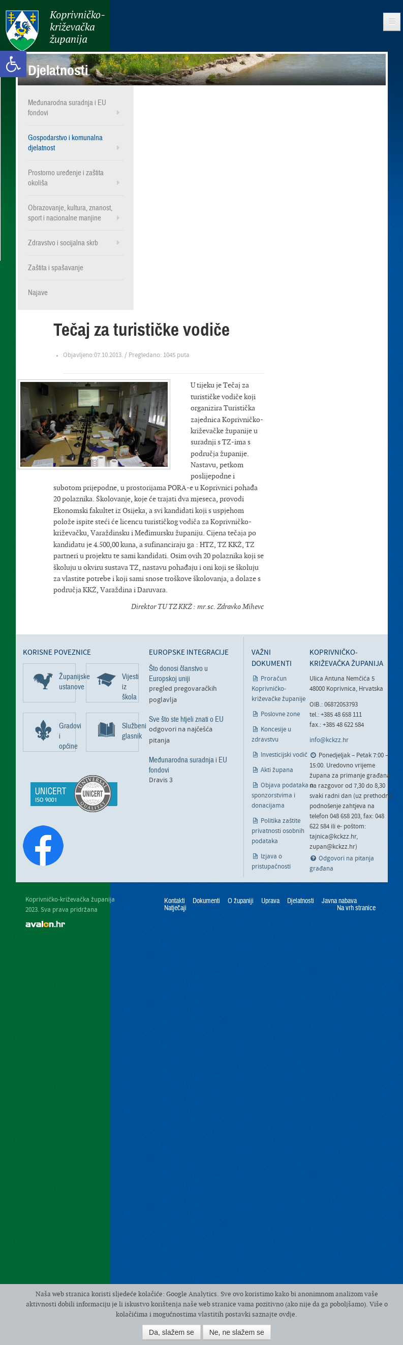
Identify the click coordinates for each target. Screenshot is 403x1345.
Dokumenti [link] (206, 900)
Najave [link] (38, 292)
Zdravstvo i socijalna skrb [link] (63, 242)
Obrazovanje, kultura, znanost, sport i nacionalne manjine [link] (70, 212)
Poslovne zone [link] (280, 714)
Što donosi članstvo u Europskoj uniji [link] (178, 673)
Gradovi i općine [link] (67, 735)
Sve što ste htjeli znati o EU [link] (186, 719)
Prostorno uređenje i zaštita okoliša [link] (66, 177)
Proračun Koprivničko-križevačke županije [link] (278, 688)
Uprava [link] (270, 900)
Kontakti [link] (174, 900)
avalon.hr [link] (45, 923)
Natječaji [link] (175, 907)
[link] (13, 64)
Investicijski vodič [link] (284, 754)
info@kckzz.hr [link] (329, 739)
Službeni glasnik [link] (130, 730)
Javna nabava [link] (339, 900)
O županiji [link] (241, 900)
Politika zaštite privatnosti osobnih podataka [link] (278, 830)
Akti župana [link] (277, 769)
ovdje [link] (287, 1314)
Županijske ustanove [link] (67, 681)
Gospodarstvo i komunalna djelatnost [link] (65, 142)
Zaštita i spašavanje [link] (55, 267)
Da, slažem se (171, 1332)
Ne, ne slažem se (236, 1332)
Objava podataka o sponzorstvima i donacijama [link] (283, 795)
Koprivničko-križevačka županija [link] (54, 30)
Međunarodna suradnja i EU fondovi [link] (67, 107)
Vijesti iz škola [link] (130, 686)
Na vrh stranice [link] (356, 907)
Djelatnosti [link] (300, 900)
